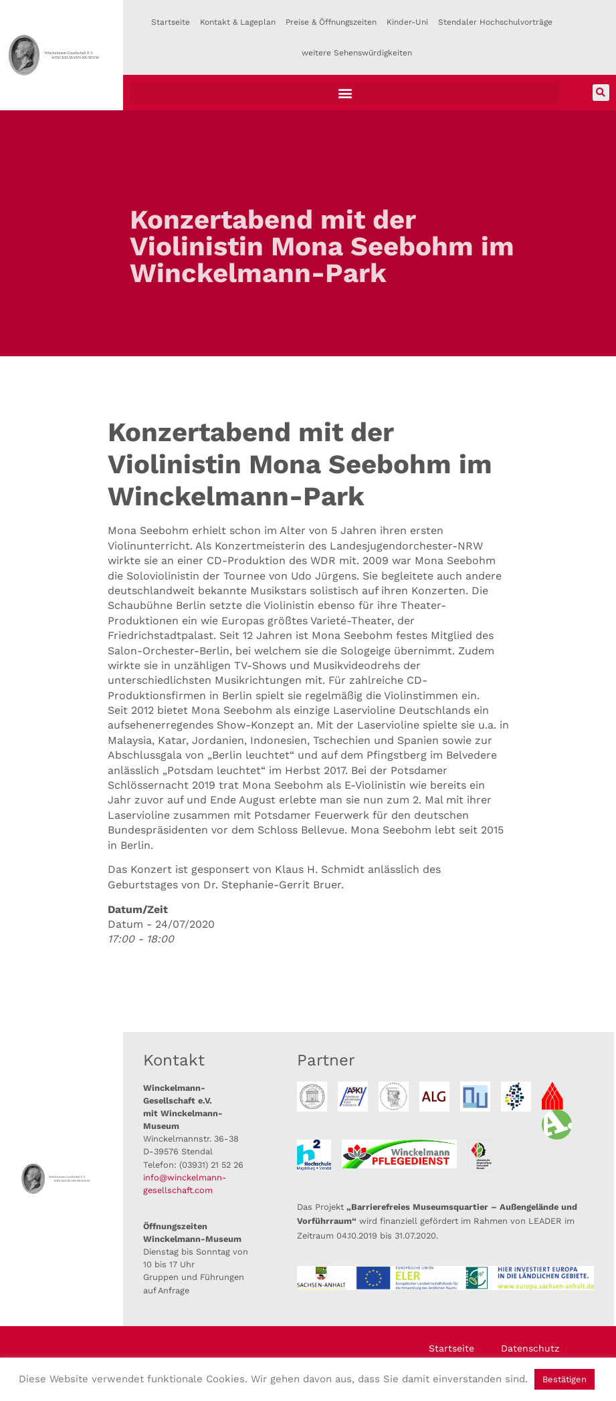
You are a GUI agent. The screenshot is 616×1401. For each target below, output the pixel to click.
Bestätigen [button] (564, 1379)
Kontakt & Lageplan (238, 22)
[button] (345, 93)
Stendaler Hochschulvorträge (495, 22)
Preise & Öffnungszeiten (331, 22)
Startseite (170, 22)
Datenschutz (530, 1348)
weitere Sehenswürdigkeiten (357, 52)
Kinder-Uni (407, 22)
